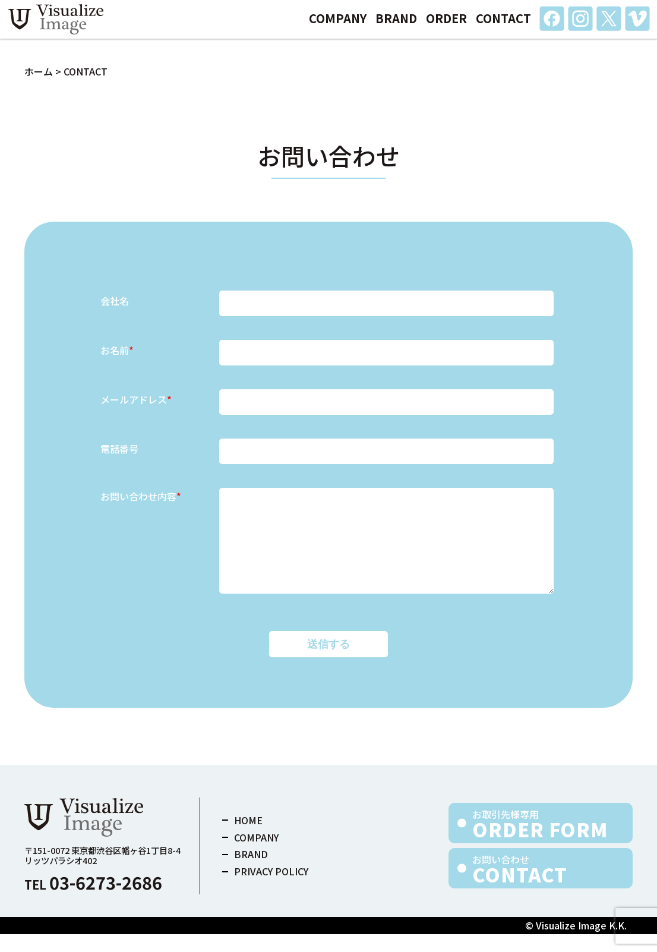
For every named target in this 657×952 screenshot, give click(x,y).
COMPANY (338, 25)
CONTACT (503, 25)
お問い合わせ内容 (140, 496)
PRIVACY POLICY (271, 889)
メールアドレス (136, 399)
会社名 (114, 301)
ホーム (38, 71)
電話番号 (119, 449)
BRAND (396, 25)
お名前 (117, 350)
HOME (248, 838)
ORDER (446, 25)
